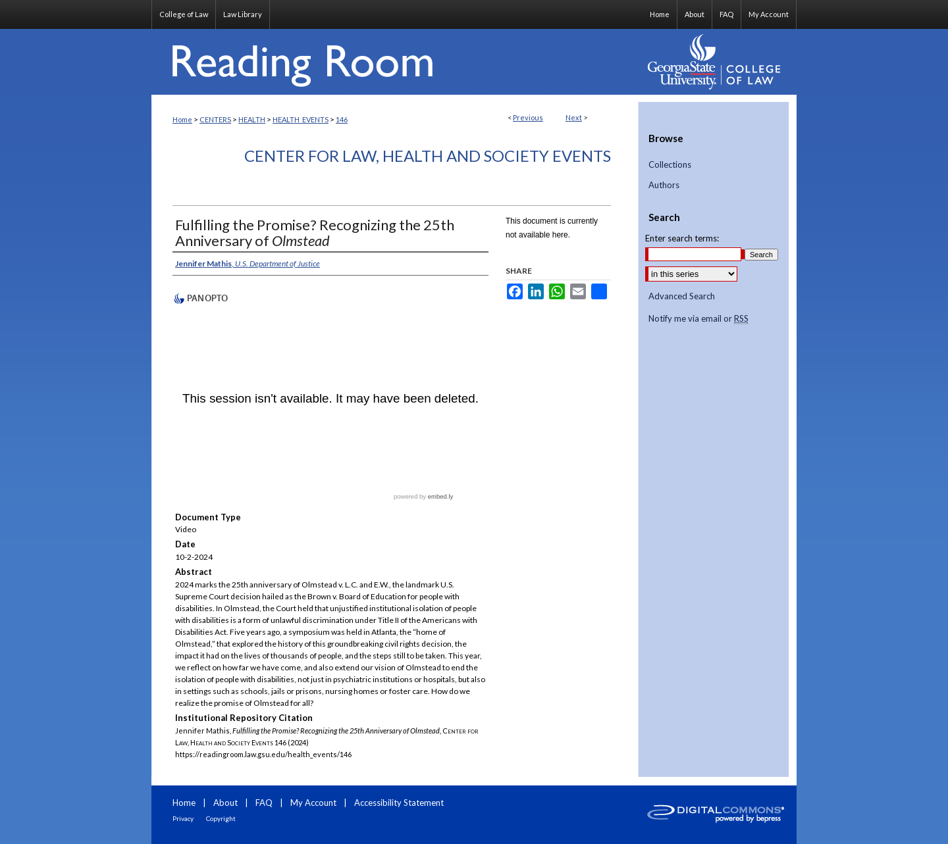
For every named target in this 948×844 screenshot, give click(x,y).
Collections (669, 165)
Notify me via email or (698, 319)
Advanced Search (681, 296)
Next (574, 117)
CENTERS (215, 119)
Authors (663, 185)
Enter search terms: (682, 238)
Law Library (242, 14)
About (225, 802)
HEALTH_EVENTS (301, 119)
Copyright (221, 818)
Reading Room (395, 62)
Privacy (183, 818)
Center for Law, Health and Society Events (427, 155)
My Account (313, 802)
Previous (528, 117)
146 (342, 119)
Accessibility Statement (399, 802)
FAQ (264, 802)
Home (182, 119)
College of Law (183, 14)
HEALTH (251, 119)
